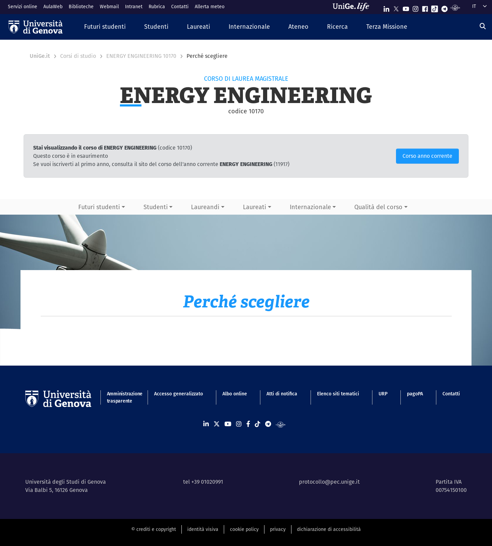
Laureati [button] (254, 207)
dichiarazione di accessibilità (329, 529)
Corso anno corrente (427, 156)
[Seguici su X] (396, 7)
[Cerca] (483, 26)
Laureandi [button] (205, 207)
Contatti (180, 6)
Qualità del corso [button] (378, 207)
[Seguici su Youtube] (406, 7)
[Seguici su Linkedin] (386, 7)
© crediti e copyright (153, 529)
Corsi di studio (78, 56)
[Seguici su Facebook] (425, 7)
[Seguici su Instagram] (415, 7)
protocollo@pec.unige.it (329, 482)
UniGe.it (40, 56)
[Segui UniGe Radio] (455, 7)
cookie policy (244, 529)
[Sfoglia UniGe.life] (353, 7)
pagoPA (415, 393)
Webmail (109, 6)
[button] (105, 27)
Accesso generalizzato (178, 393)
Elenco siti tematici (338, 393)
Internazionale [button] (310, 207)
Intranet (133, 6)
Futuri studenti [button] (99, 207)
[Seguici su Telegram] (444, 7)
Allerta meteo (209, 6)
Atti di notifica (281, 393)
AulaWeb (53, 6)
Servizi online (22, 6)
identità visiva (202, 529)
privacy (278, 529)
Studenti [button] (156, 207)
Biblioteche (81, 6)
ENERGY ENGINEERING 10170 (141, 56)
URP (383, 393)
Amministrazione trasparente (121, 397)
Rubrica (157, 6)
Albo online (234, 393)
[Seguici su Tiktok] (434, 7)
